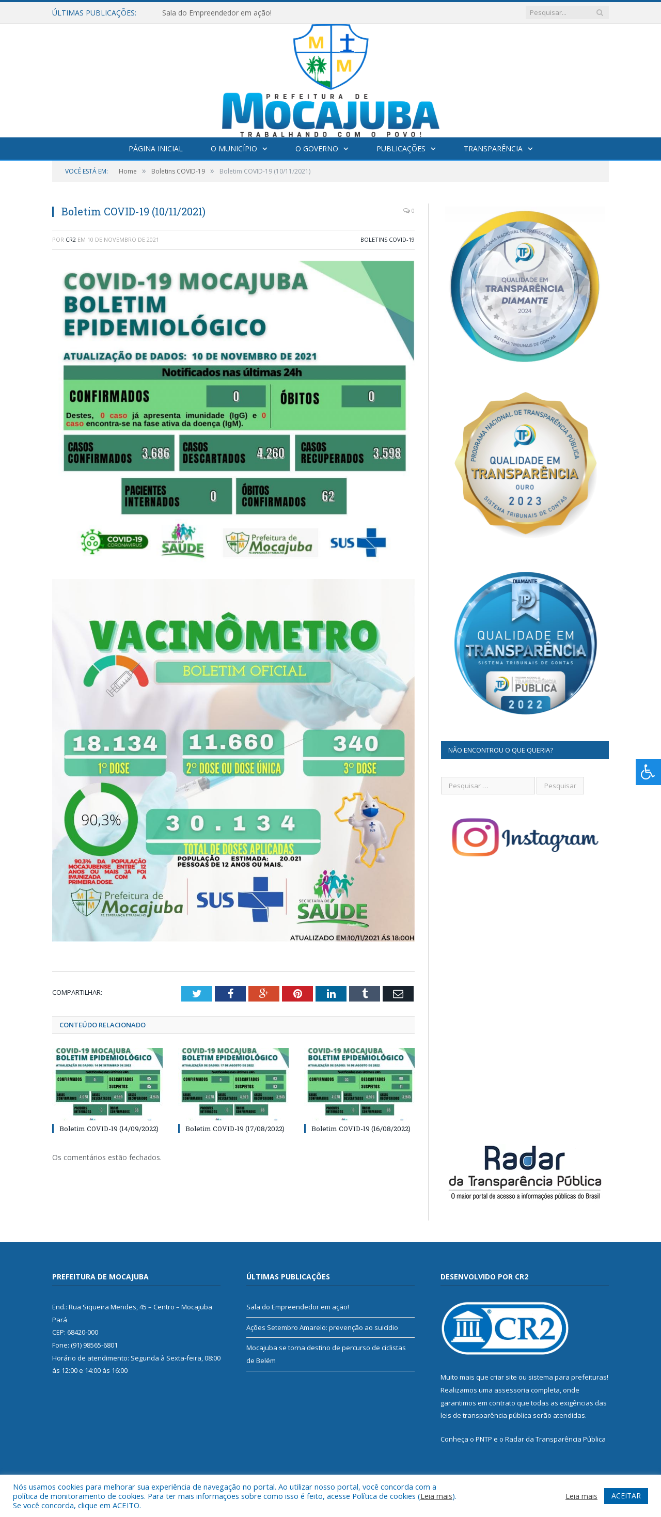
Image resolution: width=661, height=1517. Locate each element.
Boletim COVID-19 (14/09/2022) (109, 1128)
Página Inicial (156, 148)
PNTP (484, 1439)
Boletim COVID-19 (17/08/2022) (235, 1128)
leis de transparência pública (485, 1415)
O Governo (316, 148)
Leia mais (436, 1496)
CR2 (71, 239)
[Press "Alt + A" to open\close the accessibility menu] (648, 772)
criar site (503, 1377)
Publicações (401, 148)
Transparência (493, 148)
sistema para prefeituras (567, 1377)
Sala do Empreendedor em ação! (217, 13)
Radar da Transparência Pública (555, 1439)
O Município (234, 148)
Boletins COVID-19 (387, 239)
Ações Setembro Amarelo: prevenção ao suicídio (322, 1327)
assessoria (511, 1390)
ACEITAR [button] (626, 1495)
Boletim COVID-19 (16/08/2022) (361, 1128)
